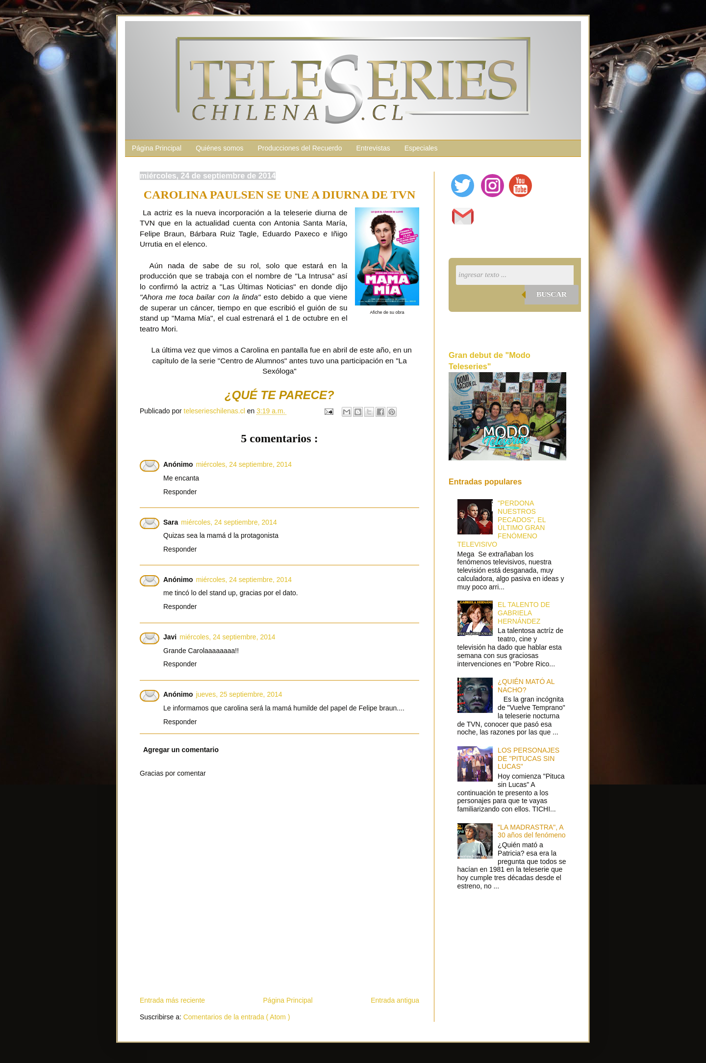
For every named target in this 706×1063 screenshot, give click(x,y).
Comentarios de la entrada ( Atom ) (236, 1017)
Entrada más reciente (172, 1000)
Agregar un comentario (181, 750)
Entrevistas (373, 148)
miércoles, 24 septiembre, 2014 (244, 464)
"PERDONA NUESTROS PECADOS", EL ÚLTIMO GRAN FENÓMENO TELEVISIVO (501, 523)
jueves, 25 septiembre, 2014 (239, 694)
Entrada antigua (395, 1000)
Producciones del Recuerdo (299, 148)
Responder (180, 492)
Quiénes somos (219, 148)
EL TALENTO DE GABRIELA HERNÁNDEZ (524, 613)
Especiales (421, 148)
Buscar (551, 294)
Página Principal (156, 148)
